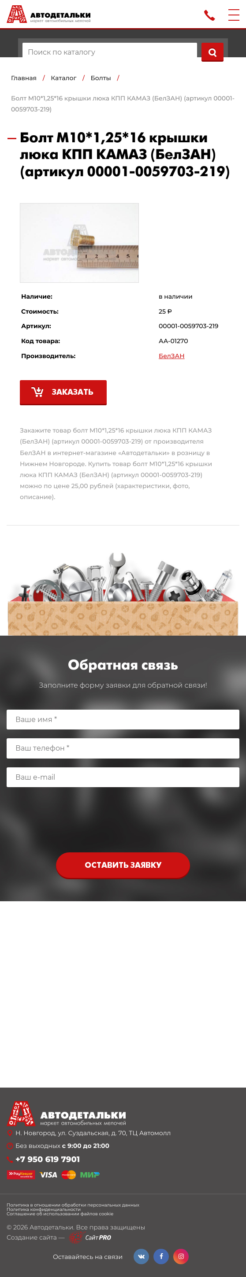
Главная (24, 78)
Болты (101, 78)
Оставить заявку (123, 866)
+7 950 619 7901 (47, 1159)
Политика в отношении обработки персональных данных (73, 1205)
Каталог (63, 78)
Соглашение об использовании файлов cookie (60, 1214)
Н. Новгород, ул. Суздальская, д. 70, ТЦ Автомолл (93, 1133)
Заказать (72, 392)
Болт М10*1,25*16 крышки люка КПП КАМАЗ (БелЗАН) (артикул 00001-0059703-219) (123, 103)
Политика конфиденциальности (44, 1209)
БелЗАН (172, 356)
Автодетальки (51, 1227)
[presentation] (123, 822)
